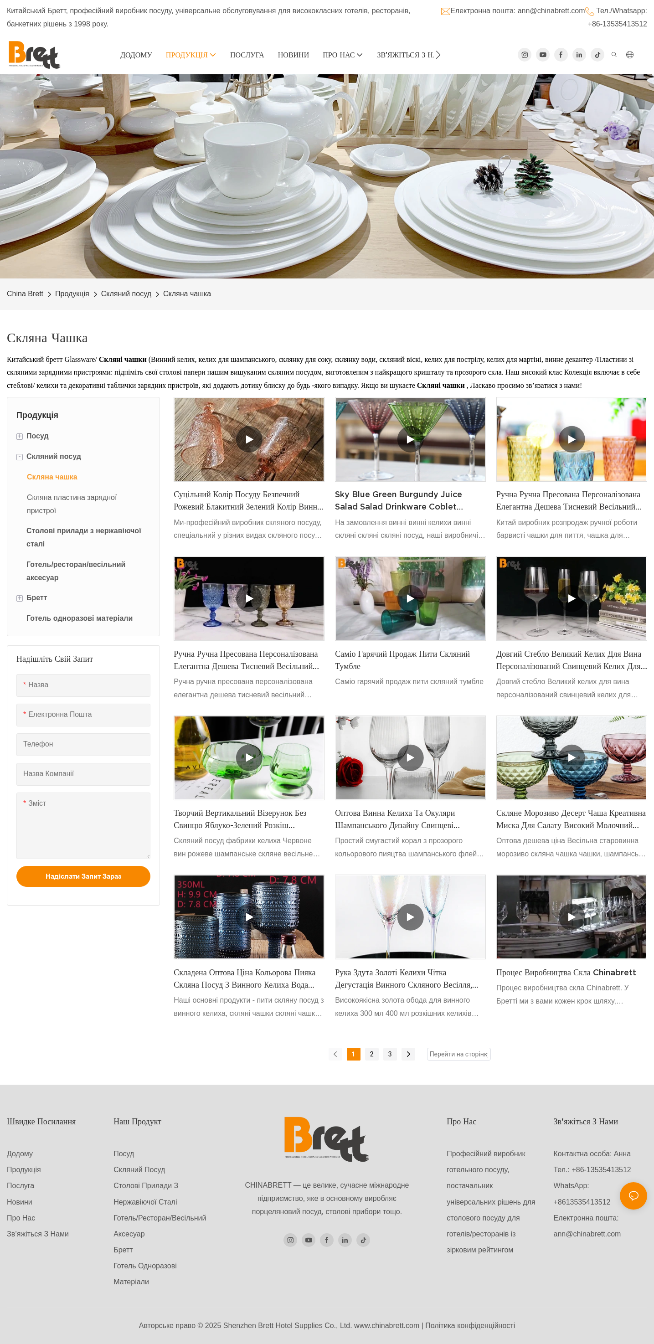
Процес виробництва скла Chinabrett (566, 972)
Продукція (72, 294)
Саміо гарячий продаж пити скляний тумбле (402, 660)
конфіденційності (486, 1325)
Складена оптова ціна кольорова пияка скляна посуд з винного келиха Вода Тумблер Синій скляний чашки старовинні (244, 979)
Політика (440, 1325)
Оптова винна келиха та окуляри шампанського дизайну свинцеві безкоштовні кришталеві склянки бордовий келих (395, 819)
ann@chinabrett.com (551, 11)
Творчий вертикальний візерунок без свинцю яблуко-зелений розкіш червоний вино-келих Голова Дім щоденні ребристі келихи (240, 819)
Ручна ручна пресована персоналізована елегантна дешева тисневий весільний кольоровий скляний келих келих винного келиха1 (246, 660)
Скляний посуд (126, 294)
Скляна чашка (187, 294)
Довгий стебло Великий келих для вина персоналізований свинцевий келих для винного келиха (568, 660)
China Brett (25, 294)
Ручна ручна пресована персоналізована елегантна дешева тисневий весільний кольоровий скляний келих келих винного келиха (568, 501)
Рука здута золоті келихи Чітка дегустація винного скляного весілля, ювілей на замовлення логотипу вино (404, 979)
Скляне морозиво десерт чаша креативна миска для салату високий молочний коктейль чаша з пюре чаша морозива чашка (571, 819)
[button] (438, 55)
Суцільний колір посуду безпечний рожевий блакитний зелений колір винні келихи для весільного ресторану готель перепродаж (246, 501)
